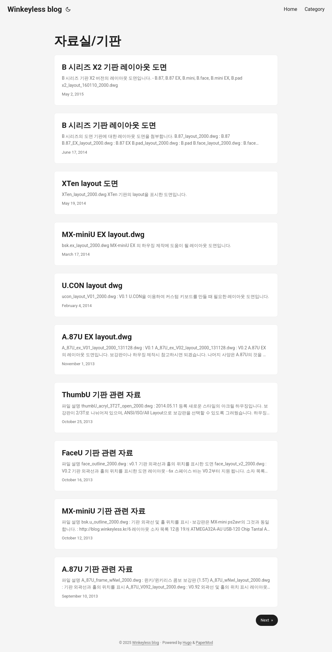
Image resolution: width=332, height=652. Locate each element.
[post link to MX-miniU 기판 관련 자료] (166, 524)
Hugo (187, 642)
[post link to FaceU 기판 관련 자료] (166, 466)
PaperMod (204, 642)
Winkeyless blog (34, 9)
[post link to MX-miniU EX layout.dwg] (166, 243)
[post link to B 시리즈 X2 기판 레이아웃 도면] (166, 80)
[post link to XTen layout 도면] (166, 192)
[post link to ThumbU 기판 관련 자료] (166, 408)
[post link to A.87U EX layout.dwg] (166, 350)
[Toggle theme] (68, 9)
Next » (267, 620)
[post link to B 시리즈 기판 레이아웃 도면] (166, 138)
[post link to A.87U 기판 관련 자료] (166, 582)
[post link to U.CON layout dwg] (166, 294)
